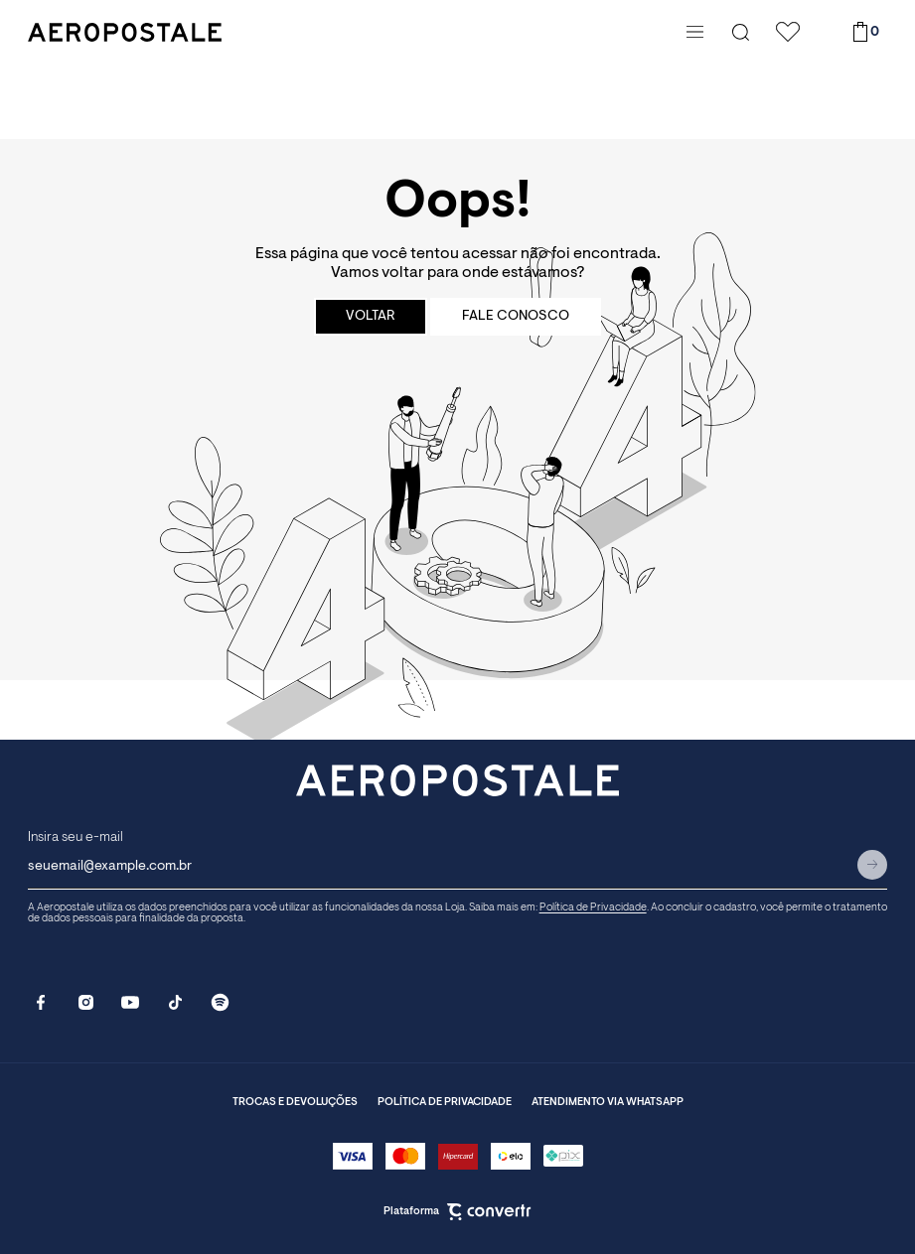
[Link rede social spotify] (220, 1002)
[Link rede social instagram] (86, 1002)
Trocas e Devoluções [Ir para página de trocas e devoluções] (295, 1102)
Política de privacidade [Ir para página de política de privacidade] (445, 1102)
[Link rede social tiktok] (175, 1002)
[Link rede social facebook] (41, 1002)
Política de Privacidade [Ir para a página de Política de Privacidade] (593, 908)
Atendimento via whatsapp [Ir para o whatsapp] (608, 1102)
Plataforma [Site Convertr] (457, 1211)
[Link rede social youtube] (130, 1002)
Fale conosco (515, 317)
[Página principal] (352, 32)
